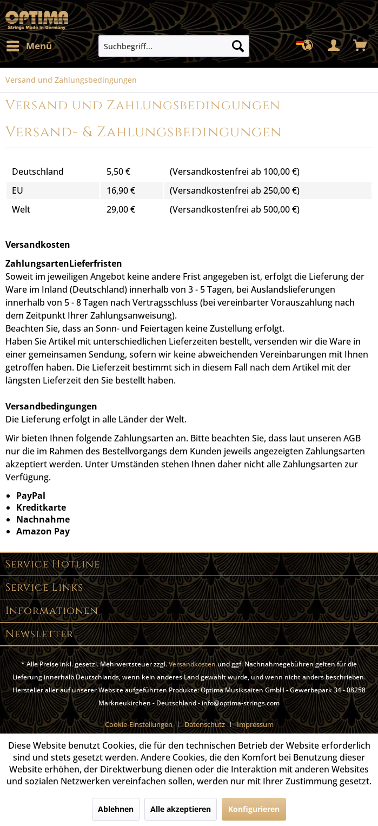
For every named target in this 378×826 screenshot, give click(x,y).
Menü (29, 44)
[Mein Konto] (334, 46)
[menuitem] (28, 46)
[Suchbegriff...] (174, 46)
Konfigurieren (254, 809)
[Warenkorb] (361, 46)
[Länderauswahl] (308, 46)
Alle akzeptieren (180, 809)
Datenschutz (204, 724)
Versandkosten (192, 664)
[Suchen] (238, 46)
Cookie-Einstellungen (139, 724)
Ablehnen (116, 809)
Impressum (255, 724)
